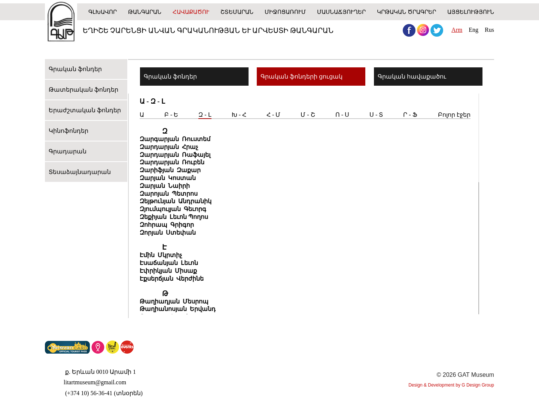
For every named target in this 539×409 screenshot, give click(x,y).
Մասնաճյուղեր (341, 12)
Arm (456, 30)
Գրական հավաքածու (412, 76)
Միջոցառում (285, 12)
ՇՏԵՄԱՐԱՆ (236, 12)
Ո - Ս (342, 115)
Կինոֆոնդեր (68, 131)
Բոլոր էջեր (454, 115)
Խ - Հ (239, 115)
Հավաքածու (191, 12)
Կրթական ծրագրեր (406, 12)
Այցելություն (470, 12)
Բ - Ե (171, 115)
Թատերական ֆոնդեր (83, 89)
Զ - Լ (204, 115)
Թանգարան (144, 12)
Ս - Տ (376, 115)
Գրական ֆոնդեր (75, 69)
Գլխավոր (102, 12)
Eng (473, 30)
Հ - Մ (273, 115)
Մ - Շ (308, 115)
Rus (489, 30)
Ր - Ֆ (410, 115)
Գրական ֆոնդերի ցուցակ (301, 76)
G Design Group (478, 385)
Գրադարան (67, 151)
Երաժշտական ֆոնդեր (85, 110)
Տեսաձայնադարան (80, 172)
